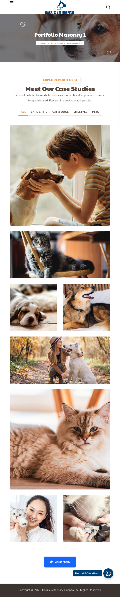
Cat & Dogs (60, 112)
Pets (95, 112)
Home (42, 43)
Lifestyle (80, 112)
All (23, 112)
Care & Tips (39, 112)
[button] (108, 7)
